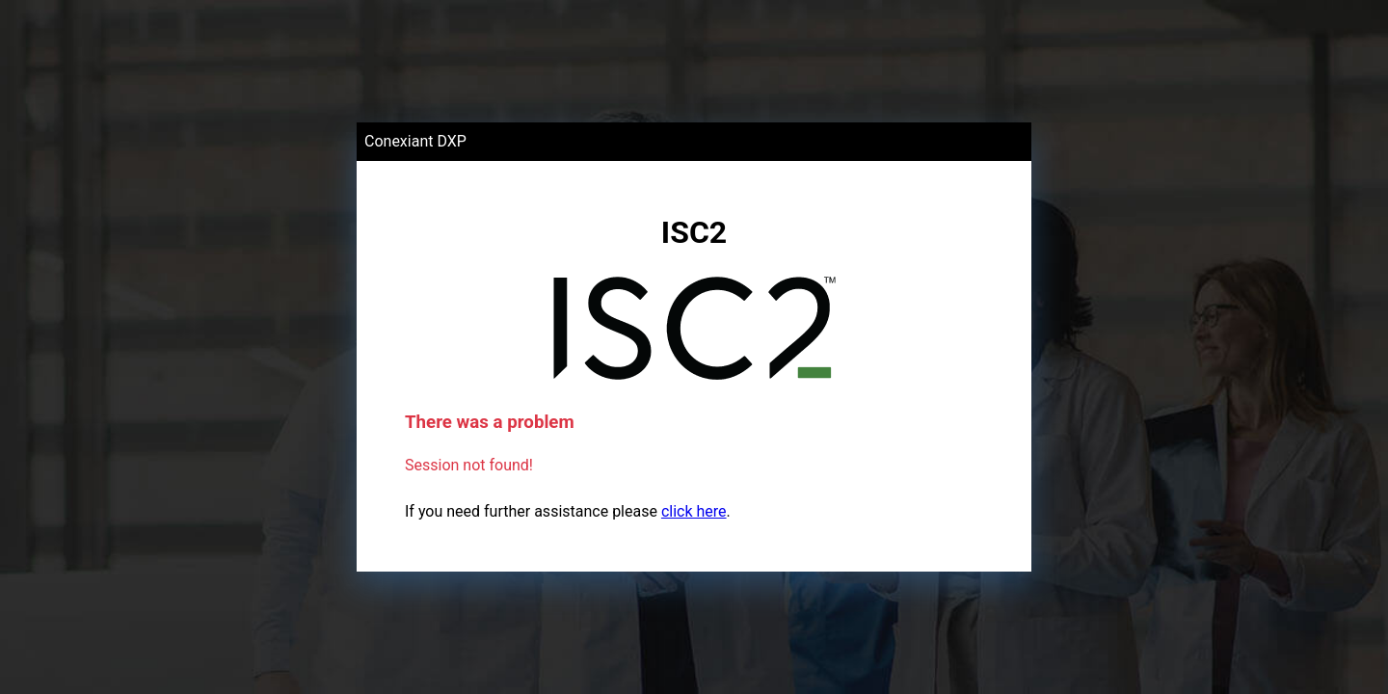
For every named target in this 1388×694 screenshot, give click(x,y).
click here (694, 511)
